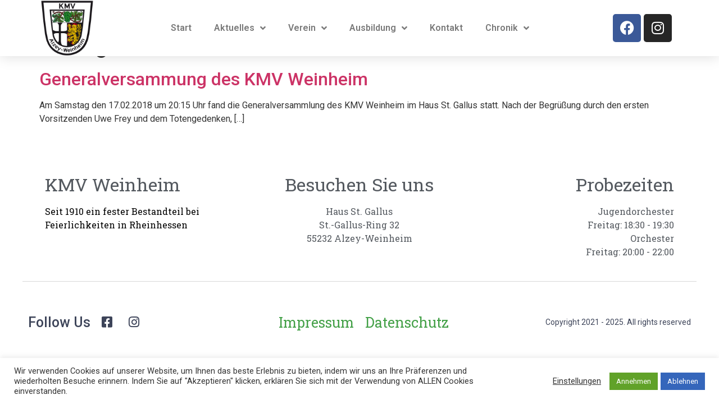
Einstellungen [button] (577, 381)
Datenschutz (407, 350)
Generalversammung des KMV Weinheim (203, 107)
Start (181, 27)
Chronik (507, 28)
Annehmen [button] (633, 381)
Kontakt (446, 27)
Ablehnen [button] (682, 381)
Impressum (316, 350)
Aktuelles (240, 28)
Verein (307, 28)
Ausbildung (378, 28)
